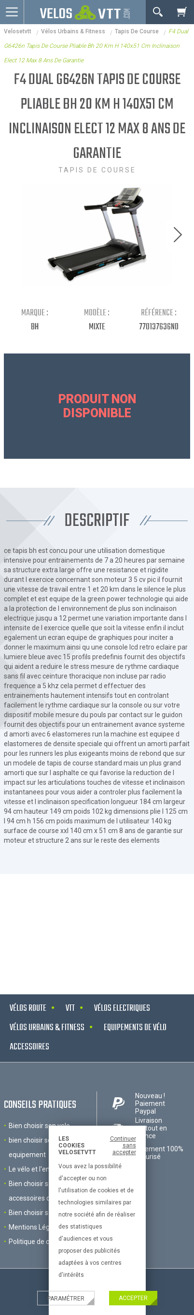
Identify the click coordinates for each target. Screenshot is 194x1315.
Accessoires (29, 1047)
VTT (70, 1009)
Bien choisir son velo (39, 1126)
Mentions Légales (35, 1227)
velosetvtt (17, 31)
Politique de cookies (39, 1241)
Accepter (133, 1298)
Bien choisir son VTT (39, 1212)
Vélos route (28, 1009)
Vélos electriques (122, 1009)
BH (35, 327)
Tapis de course (137, 31)
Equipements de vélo (135, 1028)
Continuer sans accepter (123, 1145)
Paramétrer (65, 1298)
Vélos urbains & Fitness (73, 31)
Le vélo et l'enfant (36, 1169)
